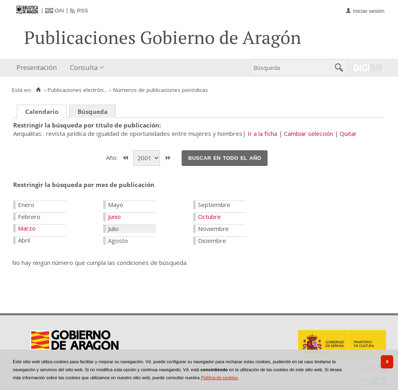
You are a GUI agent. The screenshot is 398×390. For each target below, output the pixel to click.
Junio (114, 217)
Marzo (27, 228)
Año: (112, 157)
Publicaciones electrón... (77, 90)
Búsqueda (93, 111)
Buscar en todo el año (224, 157)
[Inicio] (38, 90)
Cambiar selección (308, 133)
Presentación (36, 67)
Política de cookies (219, 377)
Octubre (209, 217)
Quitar (348, 133)
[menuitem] (38, 68)
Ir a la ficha (262, 133)
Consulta (84, 67)
